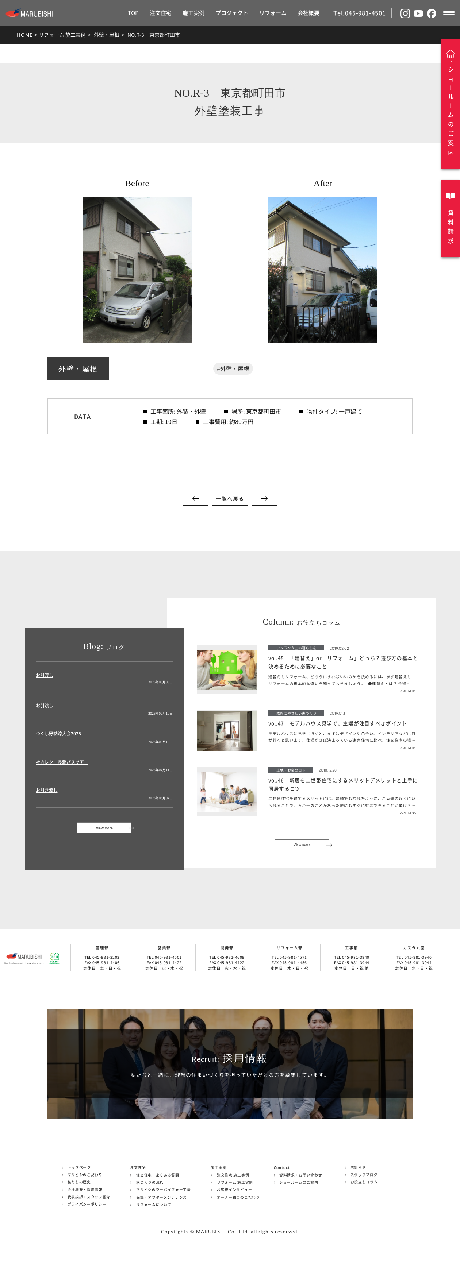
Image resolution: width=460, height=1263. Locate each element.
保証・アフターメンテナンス (161, 1197)
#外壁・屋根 (233, 368)
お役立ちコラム (364, 1182)
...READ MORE (407, 691)
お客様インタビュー (234, 1189)
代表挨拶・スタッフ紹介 (89, 1197)
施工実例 (193, 12)
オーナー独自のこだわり (238, 1197)
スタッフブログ (364, 1174)
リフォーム (273, 12)
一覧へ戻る (230, 498)
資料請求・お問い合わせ (300, 1175)
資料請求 (450, 226)
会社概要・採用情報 (85, 1189)
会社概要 (308, 12)
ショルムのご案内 (450, 111)
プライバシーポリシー (87, 1204)
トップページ (79, 1167)
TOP (133, 12)
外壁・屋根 (106, 34)
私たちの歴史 (79, 1182)
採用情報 (230, 1058)
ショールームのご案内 (298, 1182)
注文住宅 (161, 12)
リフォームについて (153, 1204)
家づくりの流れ (150, 1182)
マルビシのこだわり (85, 1174)
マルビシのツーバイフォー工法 (163, 1189)
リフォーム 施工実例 (62, 34)
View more (104, 828)
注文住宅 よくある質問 (157, 1175)
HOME (24, 34)
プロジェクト (231, 12)
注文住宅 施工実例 (233, 1175)
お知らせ (358, 1167)
